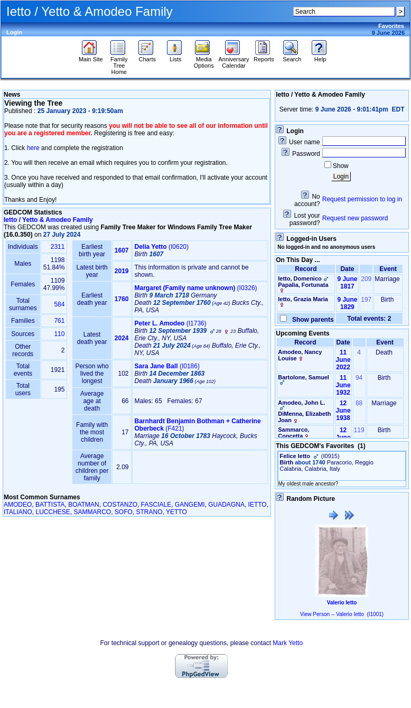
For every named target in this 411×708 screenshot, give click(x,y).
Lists (175, 56)
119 (359, 430)
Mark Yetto (288, 643)
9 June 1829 (347, 303)
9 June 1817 (347, 282)
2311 (58, 246)
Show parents (310, 319)
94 (359, 377)
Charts (147, 56)
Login (14, 32)
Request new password (355, 218)
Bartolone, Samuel (303, 377)
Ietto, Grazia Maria (303, 299)
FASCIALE (156, 504)
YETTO (176, 512)
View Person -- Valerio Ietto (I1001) (342, 614)
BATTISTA (50, 504)
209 (366, 279)
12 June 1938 (343, 410)
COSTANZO (119, 504)
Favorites (391, 26)
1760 (122, 299)
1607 (122, 250)
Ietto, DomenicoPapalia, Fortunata (304, 284)
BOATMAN (83, 504)
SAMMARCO (92, 512)
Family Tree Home (119, 63)
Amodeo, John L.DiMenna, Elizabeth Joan (304, 411)
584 (59, 304)
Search (292, 56)
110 (59, 334)
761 (59, 320)
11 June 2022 (343, 360)
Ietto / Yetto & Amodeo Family (48, 219)
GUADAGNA (226, 504)
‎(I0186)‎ (167, 366)
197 (366, 299)
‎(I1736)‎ (171, 323)
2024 (122, 338)
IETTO (257, 504)
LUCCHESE (52, 512)
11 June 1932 (343, 385)
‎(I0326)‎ (196, 288)
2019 (122, 271)
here (33, 148)
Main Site (91, 56)
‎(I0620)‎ (162, 246)
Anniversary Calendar (233, 60)
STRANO (149, 512)
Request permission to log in (362, 199)
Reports (264, 56)
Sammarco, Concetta (293, 432)
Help (320, 56)
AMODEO (18, 504)
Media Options (204, 60)
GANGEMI (190, 504)
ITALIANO (18, 512)
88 (359, 403)
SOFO (124, 512)
